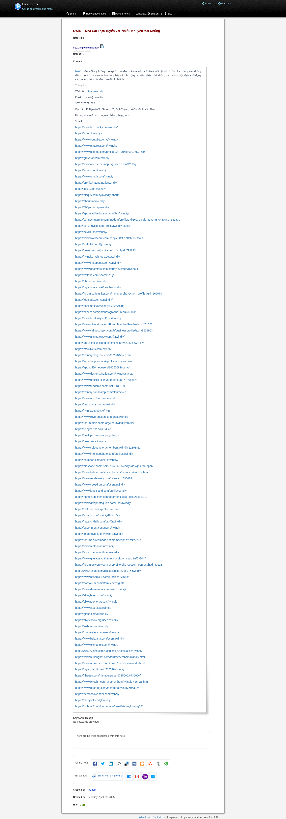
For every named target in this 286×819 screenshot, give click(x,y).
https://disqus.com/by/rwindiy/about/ (97, 195)
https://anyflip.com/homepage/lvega (97, 435)
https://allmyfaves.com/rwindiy (93, 595)
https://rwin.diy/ (95, 91)
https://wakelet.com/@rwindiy (93, 244)
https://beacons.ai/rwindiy (90, 441)
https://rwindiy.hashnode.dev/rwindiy (97, 256)
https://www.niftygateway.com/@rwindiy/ (100, 336)
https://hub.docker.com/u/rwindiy (95, 404)
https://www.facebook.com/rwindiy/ (96, 127)
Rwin (78, 71)
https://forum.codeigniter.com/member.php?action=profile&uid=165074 (118, 293)
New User (225, 3)
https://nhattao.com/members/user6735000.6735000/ (108, 675)
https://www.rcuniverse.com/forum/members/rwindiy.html (110, 663)
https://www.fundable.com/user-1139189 (100, 386)
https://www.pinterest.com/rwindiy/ (96, 145)
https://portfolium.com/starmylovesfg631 (99, 583)
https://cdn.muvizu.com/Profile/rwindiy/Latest (102, 225)
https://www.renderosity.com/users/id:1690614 (103, 478)
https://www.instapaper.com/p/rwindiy (98, 262)
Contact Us (158, 817)
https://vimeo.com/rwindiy (90, 170)
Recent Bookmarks (94, 13)
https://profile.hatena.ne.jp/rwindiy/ (96, 182)
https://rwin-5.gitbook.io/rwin (92, 410)
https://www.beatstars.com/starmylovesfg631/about (106, 268)
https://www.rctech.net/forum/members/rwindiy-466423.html (111, 681)
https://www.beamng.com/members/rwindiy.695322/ (107, 687)
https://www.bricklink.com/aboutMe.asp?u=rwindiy (106, 379)
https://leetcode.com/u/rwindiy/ (94, 299)
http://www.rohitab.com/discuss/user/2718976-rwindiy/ (108, 570)
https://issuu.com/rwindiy (90, 188)
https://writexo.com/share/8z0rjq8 (95, 275)
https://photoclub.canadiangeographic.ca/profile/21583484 (111, 496)
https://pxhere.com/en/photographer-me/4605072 (105, 312)
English (153, 13)
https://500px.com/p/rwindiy (92, 207)
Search (72, 13)
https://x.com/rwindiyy (88, 133)
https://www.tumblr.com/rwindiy (94, 176)
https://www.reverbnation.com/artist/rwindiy (101, 416)
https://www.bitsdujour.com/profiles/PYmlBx (102, 577)
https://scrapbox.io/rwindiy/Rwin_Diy (97, 515)
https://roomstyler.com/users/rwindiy (97, 632)
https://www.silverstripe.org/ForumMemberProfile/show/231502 (114, 324)
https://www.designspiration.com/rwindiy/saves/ (104, 373)
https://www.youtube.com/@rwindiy (96, 139)
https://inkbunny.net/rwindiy (92, 626)
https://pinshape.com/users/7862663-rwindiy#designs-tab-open (114, 466)
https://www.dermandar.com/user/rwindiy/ (100, 589)
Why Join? (144, 817)
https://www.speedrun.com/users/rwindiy (100, 484)
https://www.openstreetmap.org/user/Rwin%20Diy (105, 164)
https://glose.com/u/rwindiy (91, 613)
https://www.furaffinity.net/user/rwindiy (98, 318)
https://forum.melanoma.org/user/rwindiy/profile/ (104, 423)
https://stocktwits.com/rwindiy (93, 349)
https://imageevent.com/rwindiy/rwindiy (99, 533)
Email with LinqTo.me (110, 775)
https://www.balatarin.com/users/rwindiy (99, 638)
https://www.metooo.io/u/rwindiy (94, 546)
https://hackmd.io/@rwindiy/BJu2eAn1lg (99, 305)
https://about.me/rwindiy (90, 201)
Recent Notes (121, 13)
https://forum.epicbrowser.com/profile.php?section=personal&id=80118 (118, 564)
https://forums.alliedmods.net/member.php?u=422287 (108, 540)
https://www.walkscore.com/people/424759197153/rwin (109, 238)
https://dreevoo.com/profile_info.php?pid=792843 (105, 250)
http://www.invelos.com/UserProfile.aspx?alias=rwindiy (108, 650)
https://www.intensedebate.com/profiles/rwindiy (104, 453)
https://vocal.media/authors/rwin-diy (97, 552)
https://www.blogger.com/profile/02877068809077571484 (110, 151)
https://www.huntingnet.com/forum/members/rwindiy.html (110, 657)
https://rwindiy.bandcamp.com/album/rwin (100, 392)
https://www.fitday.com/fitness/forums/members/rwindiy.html (111, 472)
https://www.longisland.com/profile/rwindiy (101, 490)
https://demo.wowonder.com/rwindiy (97, 694)
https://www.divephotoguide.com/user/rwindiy (103, 503)
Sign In (207, 3)
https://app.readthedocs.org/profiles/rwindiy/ (102, 213)
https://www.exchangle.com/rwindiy (96, 644)
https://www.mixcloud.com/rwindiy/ (96, 398)
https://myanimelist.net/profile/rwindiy (98, 287)
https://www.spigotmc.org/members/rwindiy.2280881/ (107, 447)
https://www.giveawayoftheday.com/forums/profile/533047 (110, 558)
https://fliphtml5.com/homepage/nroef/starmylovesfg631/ (109, 706)
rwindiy (92, 789)
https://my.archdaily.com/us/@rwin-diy (98, 521)
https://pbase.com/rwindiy (91, 281)
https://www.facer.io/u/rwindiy (93, 607)
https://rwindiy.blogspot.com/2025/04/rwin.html (103, 355)
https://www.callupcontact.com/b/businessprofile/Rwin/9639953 (114, 330)
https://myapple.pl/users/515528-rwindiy (99, 669)
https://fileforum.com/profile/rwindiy (96, 509)
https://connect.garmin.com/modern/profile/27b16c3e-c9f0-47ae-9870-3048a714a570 (127, 219)
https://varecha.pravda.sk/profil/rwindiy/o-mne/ (103, 361)
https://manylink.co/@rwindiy (93, 700)
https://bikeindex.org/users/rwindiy (96, 601)
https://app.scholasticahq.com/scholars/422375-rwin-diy (109, 342)
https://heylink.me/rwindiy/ (91, 232)
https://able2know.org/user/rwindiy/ (96, 620)
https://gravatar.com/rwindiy (92, 158)
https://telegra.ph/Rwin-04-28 (93, 429)
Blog (168, 13)
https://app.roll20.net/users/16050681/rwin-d (102, 367)
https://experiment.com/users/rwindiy (97, 527)
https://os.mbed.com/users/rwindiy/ (96, 459)
